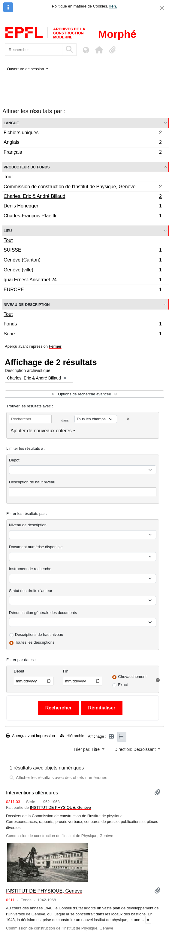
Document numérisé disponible (35, 547)
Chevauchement (132, 676)
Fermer (55, 346)
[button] (99, 50)
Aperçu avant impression (30, 735)
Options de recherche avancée (84, 394)
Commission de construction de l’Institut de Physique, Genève (82, 187)
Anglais (82, 143)
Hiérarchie (72, 735)
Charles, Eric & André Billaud (82, 197)
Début (19, 671)
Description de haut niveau (32, 482)
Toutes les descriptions (35, 642)
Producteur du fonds (27, 167)
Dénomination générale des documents (43, 612)
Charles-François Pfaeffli (82, 216)
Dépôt (14, 460)
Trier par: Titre (87, 749)
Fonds (82, 324)
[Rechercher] (34, 50)
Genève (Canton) (82, 260)
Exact (123, 684)
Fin (65, 671)
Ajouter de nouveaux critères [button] (41, 430)
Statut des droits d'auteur (30, 590)
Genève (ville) (82, 270)
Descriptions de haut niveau (39, 634)
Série (82, 334)
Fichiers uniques (82, 133)
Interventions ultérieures (32, 792)
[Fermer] (162, 8)
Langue (11, 122)
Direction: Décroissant (136, 749)
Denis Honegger (82, 206)
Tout (8, 176)
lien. (113, 6)
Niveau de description (27, 304)
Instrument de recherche (30, 569)
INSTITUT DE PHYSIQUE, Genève (60, 807)
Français (82, 153)
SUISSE (82, 250)
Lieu (8, 230)
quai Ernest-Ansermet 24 (82, 280)
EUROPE (82, 290)
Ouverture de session (26, 69)
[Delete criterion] (128, 419)
